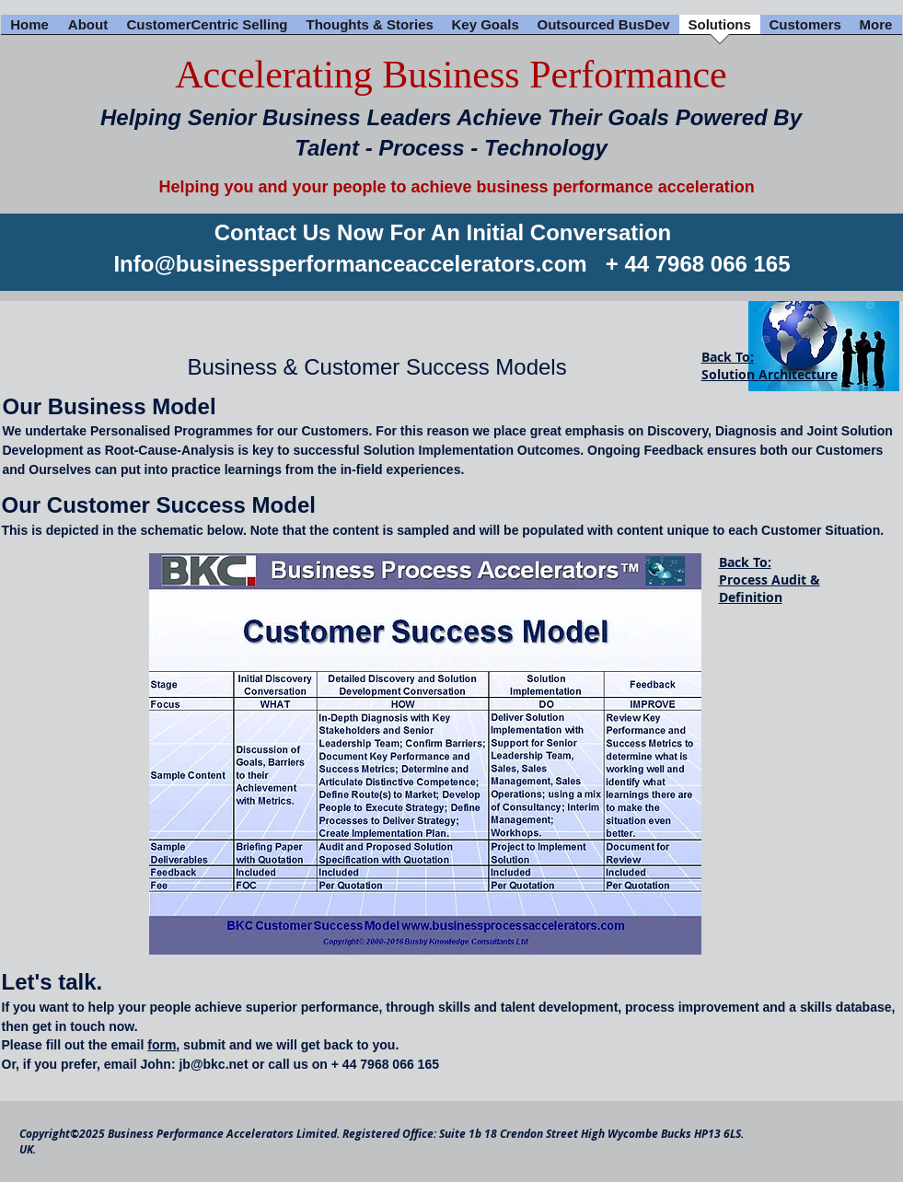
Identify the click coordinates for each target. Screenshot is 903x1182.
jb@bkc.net (213, 1064)
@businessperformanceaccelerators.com (370, 263)
